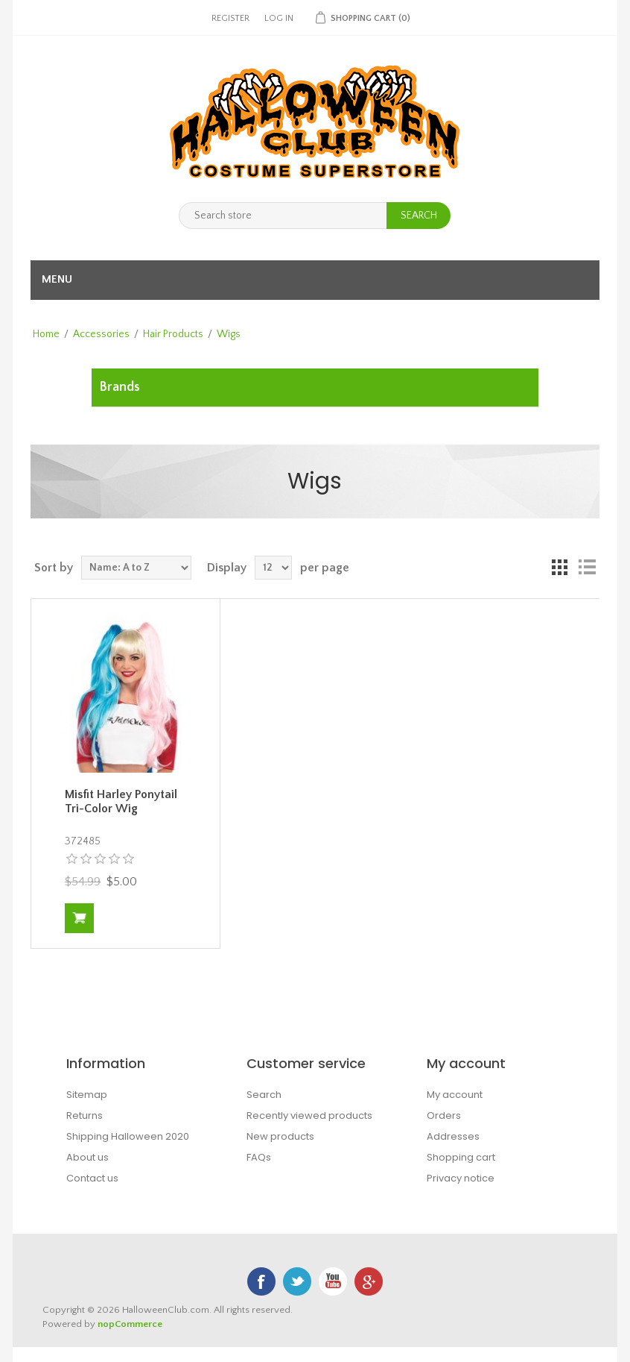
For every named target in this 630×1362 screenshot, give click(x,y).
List (587, 568)
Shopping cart (461, 1157)
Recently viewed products (309, 1115)
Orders (444, 1115)
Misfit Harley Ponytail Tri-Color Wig (121, 801)
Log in (278, 18)
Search (263, 1095)
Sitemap (86, 1095)
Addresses (453, 1136)
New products (280, 1136)
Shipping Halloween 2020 (127, 1136)
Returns (84, 1115)
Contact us (92, 1178)
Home (46, 334)
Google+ (368, 1281)
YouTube (333, 1281)
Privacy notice (460, 1178)
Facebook (261, 1281)
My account (455, 1095)
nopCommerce (130, 1324)
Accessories (101, 334)
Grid (560, 568)
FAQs (258, 1157)
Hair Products (173, 334)
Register (230, 18)
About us (87, 1157)
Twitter (297, 1281)
